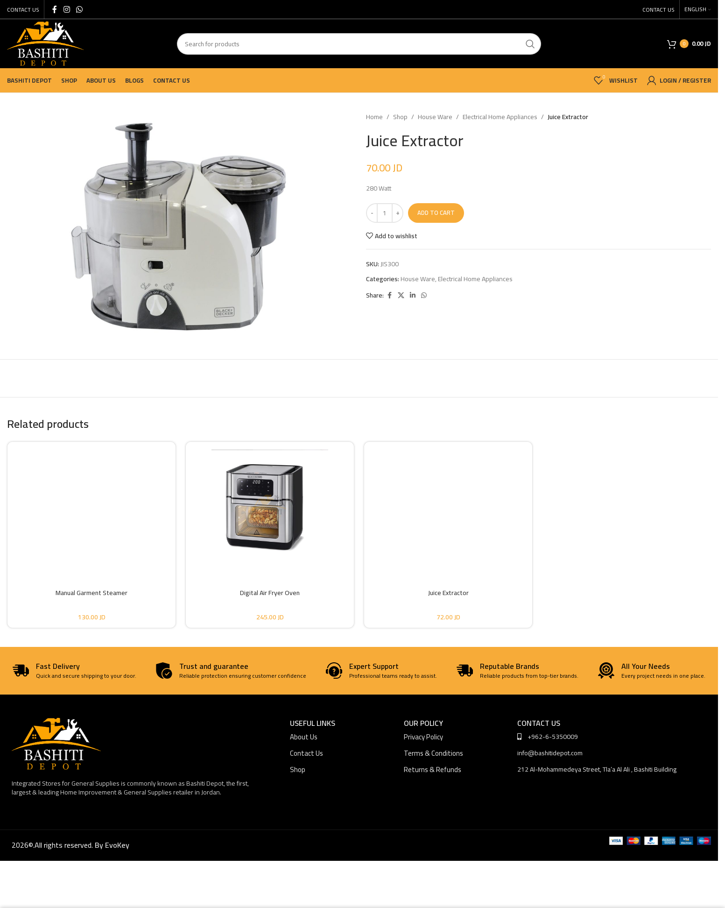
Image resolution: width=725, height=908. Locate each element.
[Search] (359, 44)
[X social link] (401, 295)
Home (374, 117)
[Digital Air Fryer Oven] (270, 507)
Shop (400, 117)
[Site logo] (45, 43)
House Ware (435, 117)
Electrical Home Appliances (500, 117)
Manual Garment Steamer (91, 593)
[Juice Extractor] (448, 507)
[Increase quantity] (397, 213)
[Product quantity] (385, 213)
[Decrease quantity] (372, 213)
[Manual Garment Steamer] (91, 507)
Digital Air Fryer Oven (270, 593)
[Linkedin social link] (412, 295)
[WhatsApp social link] (79, 9)
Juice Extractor (448, 593)
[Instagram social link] (66, 9)
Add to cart (436, 212)
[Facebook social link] (54, 9)
